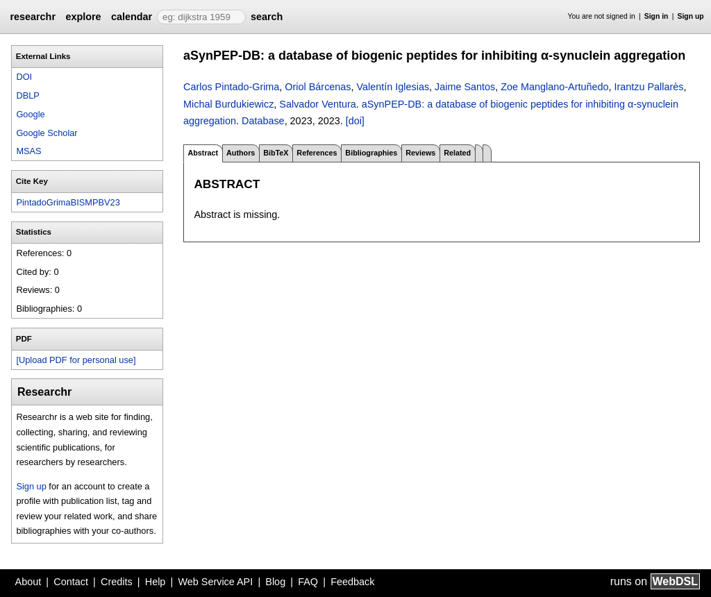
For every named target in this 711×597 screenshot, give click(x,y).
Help (155, 581)
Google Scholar (46, 133)
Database (263, 120)
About (28, 581)
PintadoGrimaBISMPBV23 (67, 202)
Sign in (656, 16)
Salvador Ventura (317, 104)
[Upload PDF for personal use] (75, 360)
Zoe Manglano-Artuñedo (554, 86)
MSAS (28, 151)
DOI (24, 77)
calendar (131, 16)
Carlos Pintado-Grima (231, 86)
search (267, 16)
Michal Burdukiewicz (228, 104)
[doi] (355, 120)
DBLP (27, 95)
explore (83, 16)
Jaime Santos (465, 86)
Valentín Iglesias (393, 86)
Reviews (420, 153)
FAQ (308, 581)
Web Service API (215, 581)
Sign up (691, 16)
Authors (240, 153)
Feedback (352, 581)
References (316, 153)
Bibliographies (371, 153)
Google (30, 114)
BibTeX (275, 153)
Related (457, 153)
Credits (117, 581)
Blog (275, 581)
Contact (70, 581)
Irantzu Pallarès (648, 86)
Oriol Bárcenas (318, 86)
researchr (33, 16)
